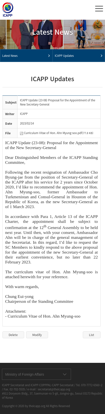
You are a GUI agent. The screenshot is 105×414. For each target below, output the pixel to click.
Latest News (10, 56)
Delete (13, 335)
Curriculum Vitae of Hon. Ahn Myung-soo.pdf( (58, 133)
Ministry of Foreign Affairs (24, 374)
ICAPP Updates (64, 56)
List (91, 335)
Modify (37, 335)
